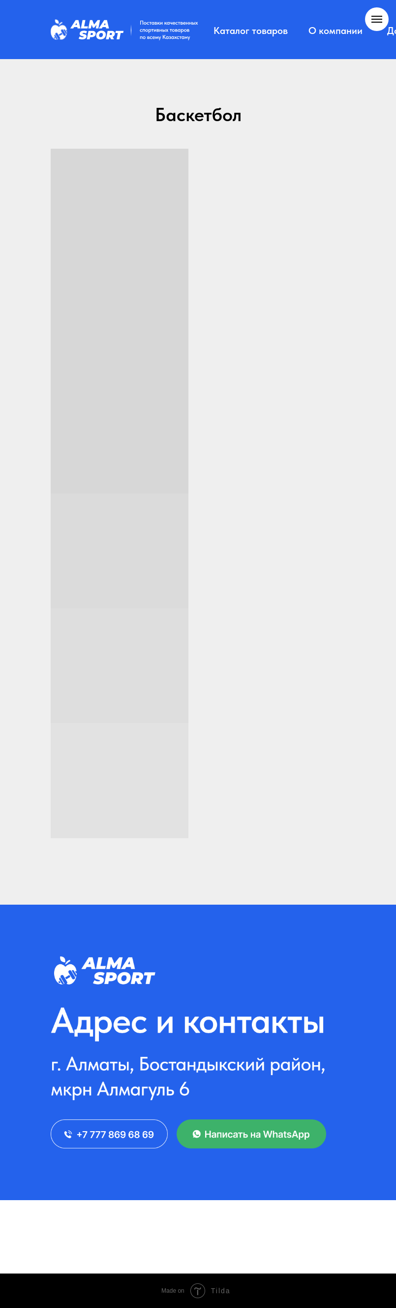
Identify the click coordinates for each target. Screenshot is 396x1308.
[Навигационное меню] (376, 19)
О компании (335, 30)
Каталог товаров (250, 30)
